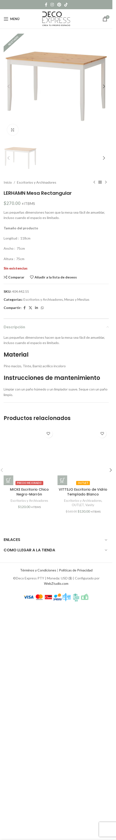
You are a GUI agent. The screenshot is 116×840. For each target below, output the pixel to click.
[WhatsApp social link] (42, 637)
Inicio (8, 512)
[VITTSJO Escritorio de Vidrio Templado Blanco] (83, 786)
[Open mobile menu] (11, 19)
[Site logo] (56, 18)
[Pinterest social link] (59, 4)
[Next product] (106, 512)
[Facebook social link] (46, 4)
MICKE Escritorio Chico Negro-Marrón (29, 821)
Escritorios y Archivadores (36, 512)
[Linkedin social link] (36, 637)
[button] (8, 86)
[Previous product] (94, 512)
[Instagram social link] (52, 4)
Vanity (89, 834)
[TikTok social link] (66, 4)
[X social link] (30, 637)
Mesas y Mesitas (76, 629)
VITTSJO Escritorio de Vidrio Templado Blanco (83, 821)
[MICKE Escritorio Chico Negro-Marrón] (29, 786)
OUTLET (78, 834)
